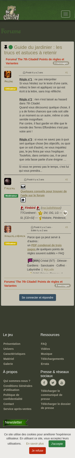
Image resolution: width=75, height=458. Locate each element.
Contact (8, 404)
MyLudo (49, 269)
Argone (8, 81)
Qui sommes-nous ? (16, 380)
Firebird (9, 188)
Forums (11, 59)
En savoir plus (35, 443)
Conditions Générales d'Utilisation (17, 387)
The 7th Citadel (28, 59)
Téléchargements (52, 358)
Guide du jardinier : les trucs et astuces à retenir (33, 49)
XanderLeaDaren (14, 236)
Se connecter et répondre (37, 297)
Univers (8, 348)
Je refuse (37, 450)
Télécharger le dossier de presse (56, 406)
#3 (66, 227)
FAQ (44, 343)
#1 (66, 72)
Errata (45, 363)
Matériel (8, 358)
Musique (46, 353)
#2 (66, 179)
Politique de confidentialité (12, 396)
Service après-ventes (17, 409)
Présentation (11, 343)
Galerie (8, 363)
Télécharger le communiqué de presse (51, 394)
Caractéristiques (14, 353)
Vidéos (45, 348)
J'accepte (57, 443)
